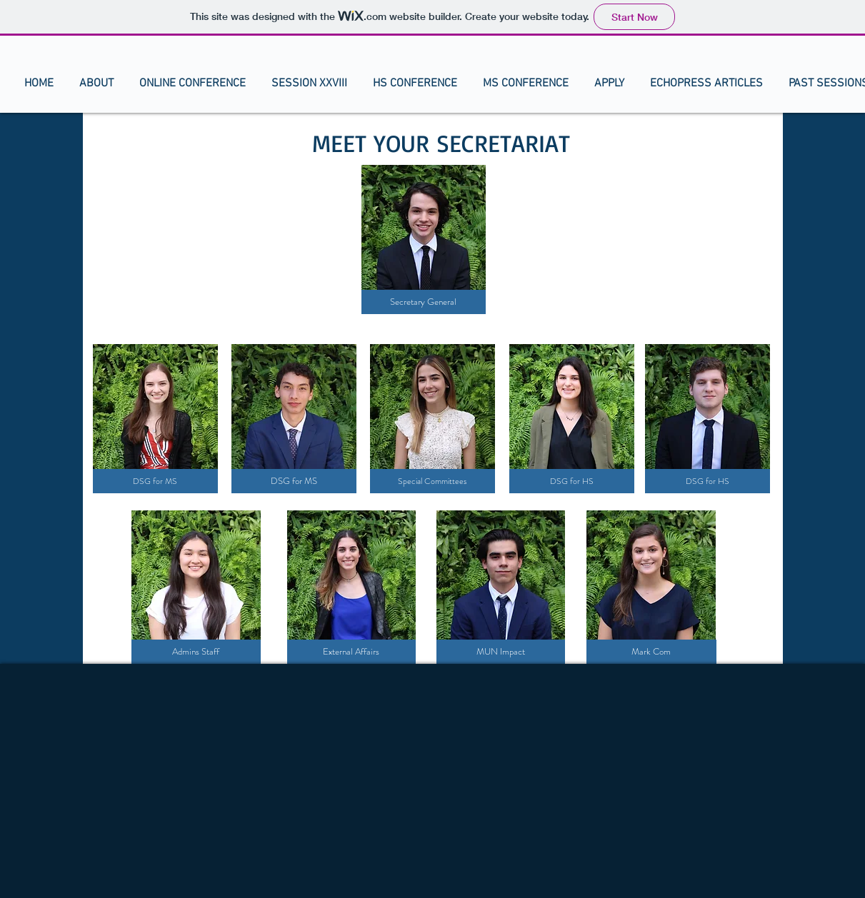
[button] (96, 83)
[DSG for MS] (155, 481)
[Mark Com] (651, 652)
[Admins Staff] (196, 652)
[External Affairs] (351, 652)
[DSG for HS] (571, 481)
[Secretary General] (423, 302)
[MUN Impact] (500, 652)
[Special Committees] (432, 481)
